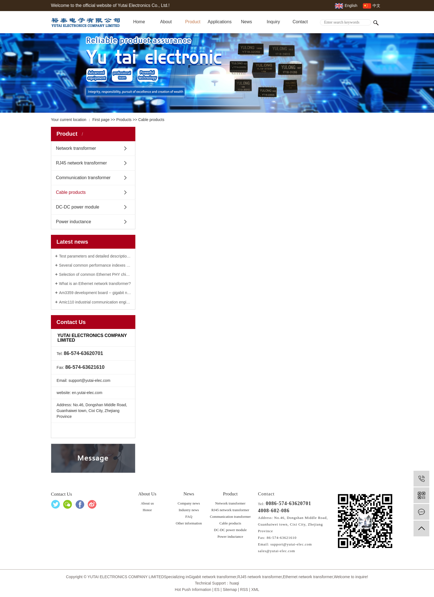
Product (192, 21)
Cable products (151, 119)
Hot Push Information (193, 589)
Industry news (189, 510)
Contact (300, 21)
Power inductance (73, 221)
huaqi (234, 583)
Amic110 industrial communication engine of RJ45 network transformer (95, 302)
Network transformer (76, 148)
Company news (189, 503)
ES (217, 589)
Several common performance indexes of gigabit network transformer (95, 265)
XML (255, 589)
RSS (244, 589)
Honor (147, 510)
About (166, 21)
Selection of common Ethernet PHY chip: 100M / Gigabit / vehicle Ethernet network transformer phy (95, 274)
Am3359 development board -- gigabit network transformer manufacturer (95, 292)
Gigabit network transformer (212, 577)
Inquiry (273, 21)
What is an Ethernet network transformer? (95, 283)
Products (123, 119)
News (246, 21)
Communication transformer (83, 177)
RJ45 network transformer (81, 163)
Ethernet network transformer (308, 577)
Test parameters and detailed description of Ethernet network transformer (95, 256)
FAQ (188, 516)
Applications (219, 21)
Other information (189, 523)
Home (139, 21)
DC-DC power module (77, 207)
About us (147, 503)
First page (101, 119)
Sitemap (230, 589)
